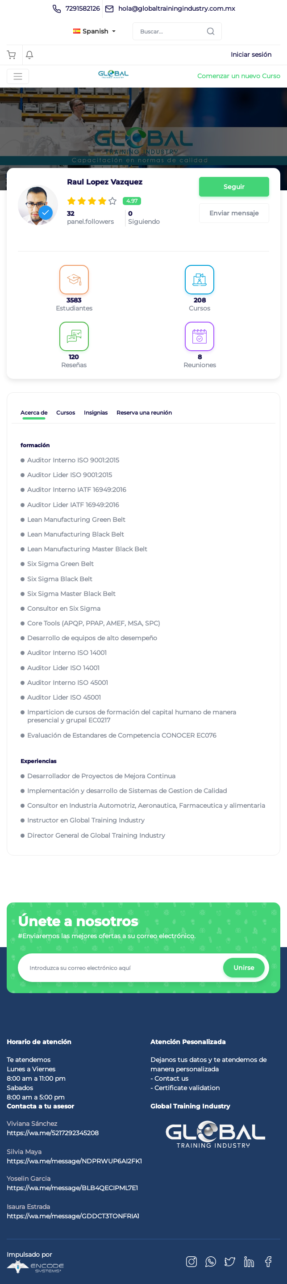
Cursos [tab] (65, 412)
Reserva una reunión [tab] (144, 412)
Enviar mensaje (234, 213)
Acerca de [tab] (34, 412)
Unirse (243, 968)
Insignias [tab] (96, 412)
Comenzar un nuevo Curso (238, 76)
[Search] (177, 31)
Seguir (234, 187)
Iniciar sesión (251, 54)
